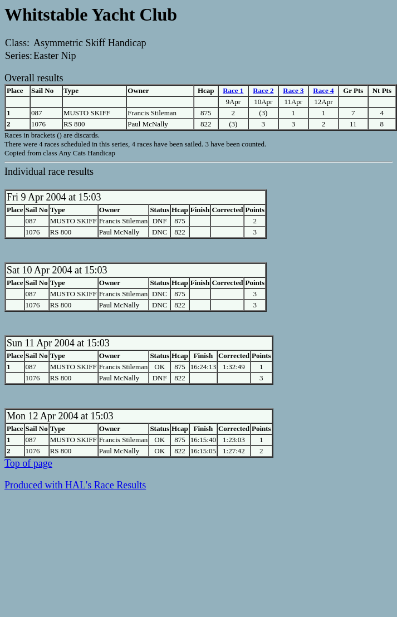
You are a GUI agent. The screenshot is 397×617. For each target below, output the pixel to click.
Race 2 (263, 90)
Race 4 (323, 90)
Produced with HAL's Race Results (75, 485)
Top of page (28, 463)
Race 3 (293, 90)
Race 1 (233, 90)
